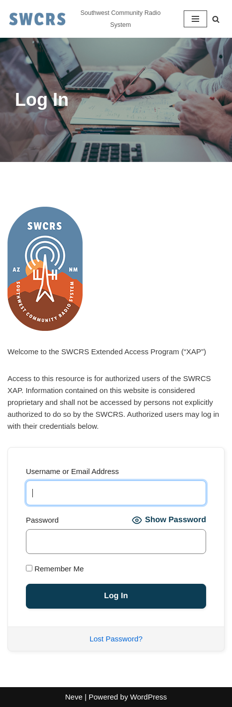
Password (42, 520)
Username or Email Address (72, 471)
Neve (74, 697)
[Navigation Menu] (195, 18)
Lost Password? (116, 638)
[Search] (216, 19)
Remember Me (55, 568)
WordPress (148, 697)
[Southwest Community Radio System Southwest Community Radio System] (88, 19)
